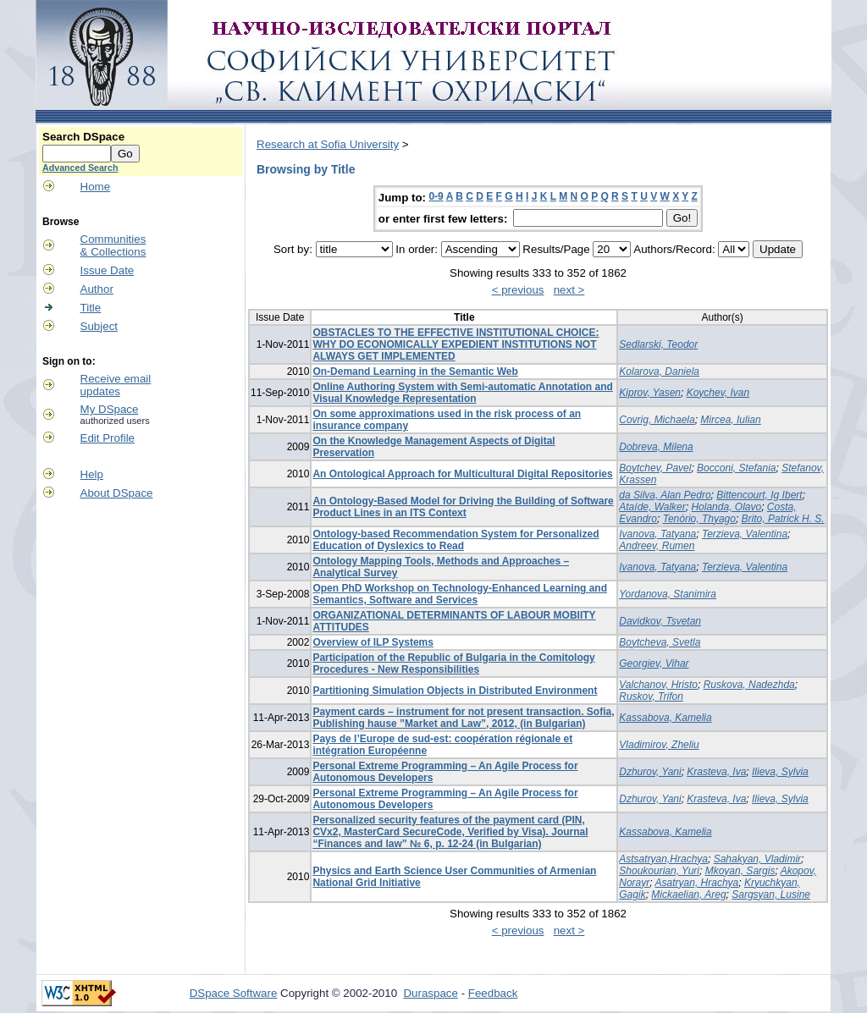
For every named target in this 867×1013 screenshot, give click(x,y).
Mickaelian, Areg (688, 894)
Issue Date (107, 270)
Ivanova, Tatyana (657, 534)
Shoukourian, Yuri (659, 871)
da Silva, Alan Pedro (664, 495)
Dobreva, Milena (656, 447)
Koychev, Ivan (718, 393)
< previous (518, 290)
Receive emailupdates (116, 385)
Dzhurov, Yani (650, 772)
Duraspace (430, 993)
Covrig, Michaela (656, 420)
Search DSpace (83, 136)
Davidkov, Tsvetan (660, 621)
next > (569, 290)
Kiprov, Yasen (650, 393)
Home (95, 186)
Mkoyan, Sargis (740, 871)
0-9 (435, 196)
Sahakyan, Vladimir (757, 859)
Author (96, 289)
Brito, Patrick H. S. (783, 519)
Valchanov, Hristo (658, 685)
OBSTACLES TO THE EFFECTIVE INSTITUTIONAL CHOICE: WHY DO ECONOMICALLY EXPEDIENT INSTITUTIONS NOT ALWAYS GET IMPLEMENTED (455, 344)
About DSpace (116, 493)
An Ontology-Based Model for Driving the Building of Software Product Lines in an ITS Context (462, 507)
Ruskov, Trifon (651, 696)
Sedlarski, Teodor (658, 344)
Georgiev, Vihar (653, 663)
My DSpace (109, 409)
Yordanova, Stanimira (667, 594)
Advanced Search (80, 167)
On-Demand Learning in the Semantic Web (414, 371)
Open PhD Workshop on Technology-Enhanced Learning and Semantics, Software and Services (459, 594)
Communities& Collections (113, 245)
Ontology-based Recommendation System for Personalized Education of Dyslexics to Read (455, 540)
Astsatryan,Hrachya (663, 859)
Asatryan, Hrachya (697, 883)
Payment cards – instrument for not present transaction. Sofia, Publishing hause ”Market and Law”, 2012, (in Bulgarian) (463, 717)
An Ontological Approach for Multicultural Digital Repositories (462, 474)
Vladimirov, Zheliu (659, 745)
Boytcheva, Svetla (659, 642)
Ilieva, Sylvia (780, 772)
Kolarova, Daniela (659, 371)
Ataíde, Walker (652, 507)
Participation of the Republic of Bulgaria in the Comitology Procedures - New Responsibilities (453, 663)
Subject (99, 326)
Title (91, 307)
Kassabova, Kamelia (665, 718)
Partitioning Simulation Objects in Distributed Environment (454, 690)
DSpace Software (234, 993)
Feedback (493, 993)
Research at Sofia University (328, 144)
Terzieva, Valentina (744, 534)
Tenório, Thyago (699, 519)
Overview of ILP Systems (373, 642)
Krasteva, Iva (716, 772)
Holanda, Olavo (726, 507)
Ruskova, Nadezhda (749, 685)
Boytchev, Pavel (655, 468)
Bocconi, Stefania (736, 468)
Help (91, 474)
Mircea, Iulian (730, 420)
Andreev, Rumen (656, 546)
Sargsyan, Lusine (771, 894)
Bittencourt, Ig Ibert (759, 495)
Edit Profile (107, 438)
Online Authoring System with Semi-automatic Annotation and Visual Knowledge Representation (462, 393)
